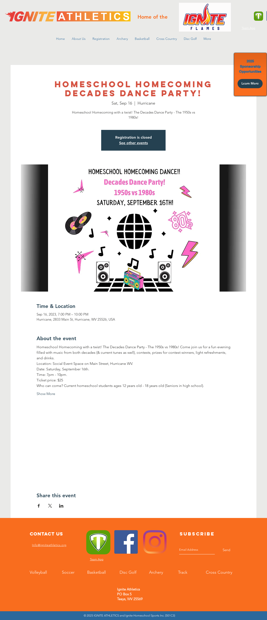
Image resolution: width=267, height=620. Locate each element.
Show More (46, 394)
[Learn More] (250, 83)
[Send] (226, 549)
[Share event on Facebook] (39, 506)
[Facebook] (126, 542)
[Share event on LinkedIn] (61, 506)
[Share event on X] (50, 506)
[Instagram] (155, 542)
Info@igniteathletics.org (49, 545)
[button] (78, 38)
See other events (133, 143)
